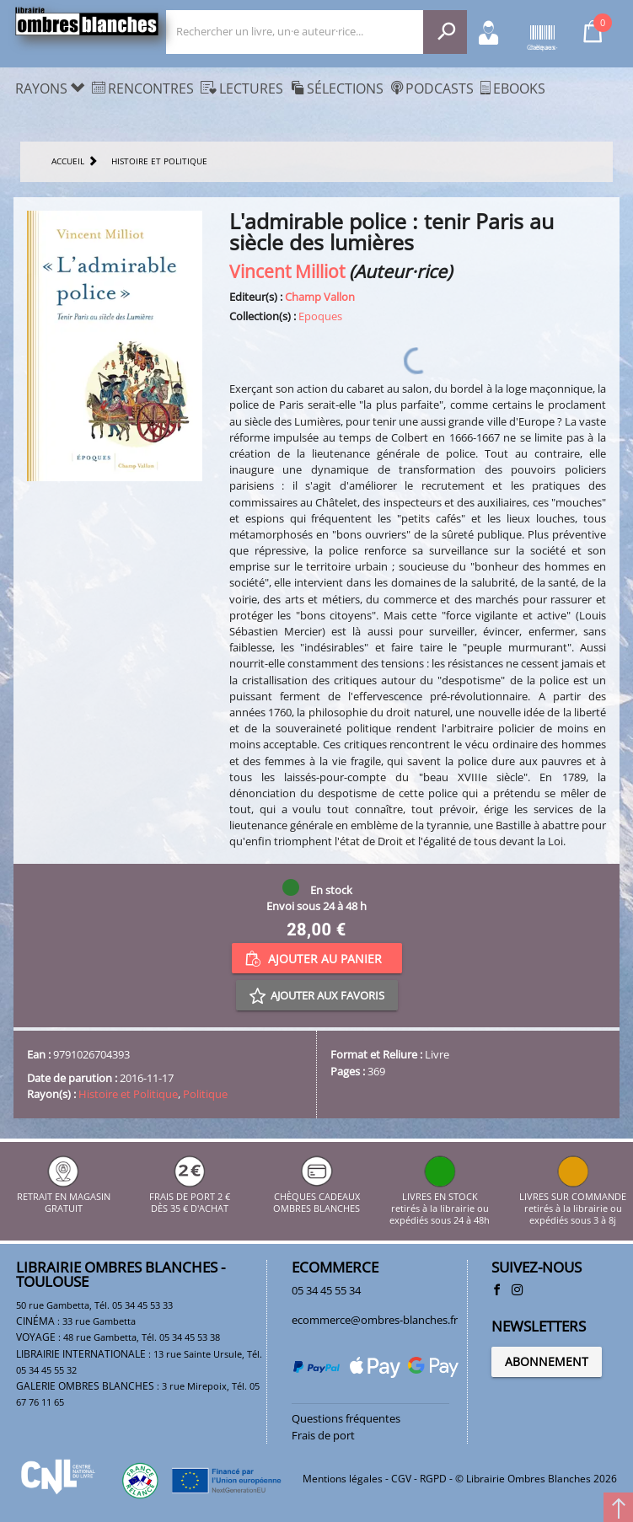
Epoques (320, 316)
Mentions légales (343, 1478)
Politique (205, 1093)
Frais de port (323, 1435)
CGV (401, 1478)
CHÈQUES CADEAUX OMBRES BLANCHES (316, 1196)
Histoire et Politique (128, 1093)
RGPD (433, 1478)
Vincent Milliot (287, 271)
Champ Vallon (320, 296)
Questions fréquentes (346, 1418)
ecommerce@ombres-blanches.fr (375, 1319)
